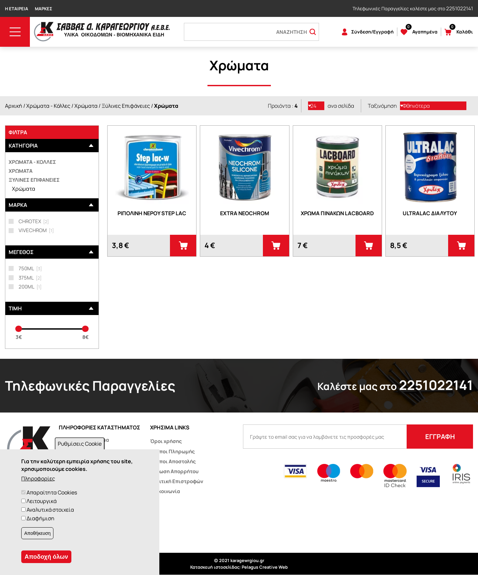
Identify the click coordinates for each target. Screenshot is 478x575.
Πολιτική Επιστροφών (176, 481)
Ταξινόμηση (382, 105)
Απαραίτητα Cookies (52, 492)
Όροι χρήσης (166, 441)
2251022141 (459, 8)
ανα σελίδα (341, 105)
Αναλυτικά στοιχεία (50, 509)
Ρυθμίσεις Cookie (80, 443)
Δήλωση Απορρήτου (174, 471)
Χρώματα (86, 105)
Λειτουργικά (41, 501)
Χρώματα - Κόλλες (48, 105)
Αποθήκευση (37, 533)
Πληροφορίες (38, 478)
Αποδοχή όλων (46, 556)
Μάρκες (43, 9)
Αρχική (13, 105)
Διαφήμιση (40, 518)
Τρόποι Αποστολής (173, 461)
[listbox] (316, 105)
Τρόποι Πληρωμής (172, 451)
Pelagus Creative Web (265, 567)
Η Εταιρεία (16, 9)
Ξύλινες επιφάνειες (34, 179)
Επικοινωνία (165, 491)
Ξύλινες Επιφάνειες (126, 105)
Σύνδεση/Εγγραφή (372, 32)
